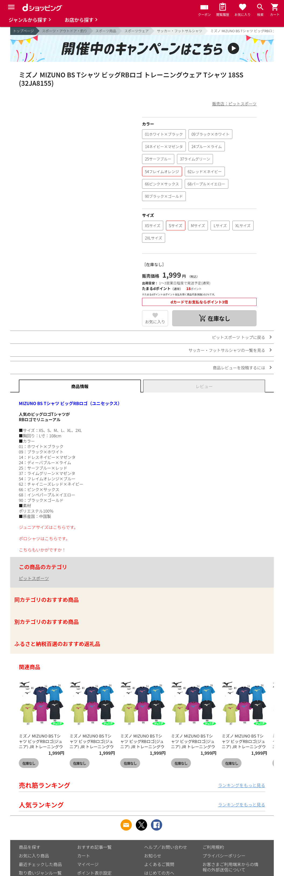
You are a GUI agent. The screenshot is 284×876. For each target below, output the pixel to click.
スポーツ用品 (105, 30)
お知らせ (152, 855)
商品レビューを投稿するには (239, 368)
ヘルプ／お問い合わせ (165, 847)
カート (83, 855)
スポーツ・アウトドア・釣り (64, 30)
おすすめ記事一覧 (94, 847)
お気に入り (155, 321)
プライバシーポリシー (224, 855)
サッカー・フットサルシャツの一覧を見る (227, 350)
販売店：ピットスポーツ (234, 103)
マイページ (88, 864)
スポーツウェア (136, 30)
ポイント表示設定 (94, 873)
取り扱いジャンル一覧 (40, 873)
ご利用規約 (213, 847)
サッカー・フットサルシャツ (179, 30)
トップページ (23, 30)
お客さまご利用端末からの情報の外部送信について (230, 867)
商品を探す (29, 847)
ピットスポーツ (34, 578)
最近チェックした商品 (40, 864)
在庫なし (28, 763)
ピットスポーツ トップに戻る (238, 337)
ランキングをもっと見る (241, 785)
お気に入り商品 (34, 855)
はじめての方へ (159, 873)
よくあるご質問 (159, 864)
